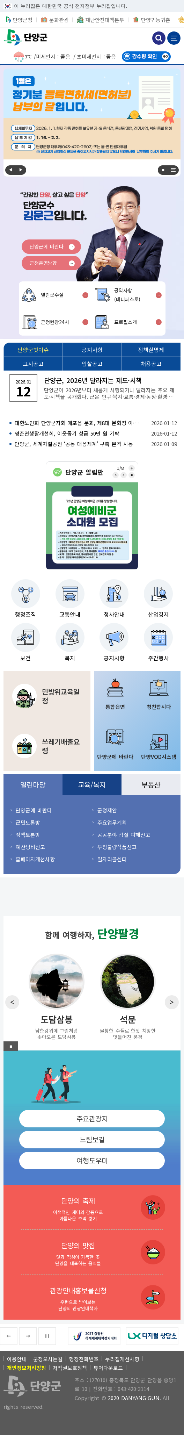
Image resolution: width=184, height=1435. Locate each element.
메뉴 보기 (174, 38)
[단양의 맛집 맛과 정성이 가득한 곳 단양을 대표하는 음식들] (92, 1252)
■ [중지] (163, 169)
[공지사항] (92, 350)
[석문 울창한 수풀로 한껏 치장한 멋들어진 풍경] (127, 996)
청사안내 (114, 614)
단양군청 (26, 37)
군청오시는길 (47, 1359)
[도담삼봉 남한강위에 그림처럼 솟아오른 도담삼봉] (56, 996)
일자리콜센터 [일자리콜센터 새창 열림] (112, 859)
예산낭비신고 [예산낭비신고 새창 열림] (30, 847)
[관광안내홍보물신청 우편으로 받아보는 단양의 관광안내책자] (92, 1297)
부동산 (150, 785)
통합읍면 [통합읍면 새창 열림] (115, 706)
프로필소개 (125, 321)
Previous (10, 170)
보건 (25, 658)
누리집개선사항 (122, 1359)
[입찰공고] (92, 364)
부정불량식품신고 (117, 847)
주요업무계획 (112, 822)
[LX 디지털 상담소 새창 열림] (155, 1336)
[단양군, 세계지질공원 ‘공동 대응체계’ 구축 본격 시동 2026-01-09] (92, 444)
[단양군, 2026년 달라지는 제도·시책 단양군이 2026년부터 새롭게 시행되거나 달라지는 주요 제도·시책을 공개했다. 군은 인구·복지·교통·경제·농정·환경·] (92, 388)
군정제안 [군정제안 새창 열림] (107, 810)
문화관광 (59, 19)
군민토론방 (28, 822)
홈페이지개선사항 (35, 859)
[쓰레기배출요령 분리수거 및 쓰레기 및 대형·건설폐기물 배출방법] (46, 746)
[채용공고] (151, 364)
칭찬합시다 (159, 706)
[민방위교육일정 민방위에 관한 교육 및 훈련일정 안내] (46, 696)
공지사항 (114, 658)
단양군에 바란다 (47, 246)
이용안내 (17, 1359)
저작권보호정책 (70, 1367)
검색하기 (158, 38)
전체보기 (173, 170)
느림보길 (92, 1139)
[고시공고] (32, 364)
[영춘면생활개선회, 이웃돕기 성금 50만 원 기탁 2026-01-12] (92, 433)
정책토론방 (28, 834)
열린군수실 (52, 294)
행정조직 (25, 614)
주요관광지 (92, 1118)
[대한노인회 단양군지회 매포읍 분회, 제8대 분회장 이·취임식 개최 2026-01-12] (92, 423)
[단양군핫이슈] (32, 350)
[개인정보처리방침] (26, 1367)
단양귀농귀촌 (155, 19)
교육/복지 (92, 785)
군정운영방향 (43, 262)
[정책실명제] (151, 350)
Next (21, 170)
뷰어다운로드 (108, 1367)
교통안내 (69, 614)
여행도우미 (92, 1160)
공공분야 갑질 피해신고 (123, 834)
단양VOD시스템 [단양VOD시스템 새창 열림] (158, 756)
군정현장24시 (55, 321)
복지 (70, 658)
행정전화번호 (83, 1359)
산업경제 (158, 614)
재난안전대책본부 (104, 19)
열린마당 (32, 785)
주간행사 (158, 658)
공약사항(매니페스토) (127, 295)
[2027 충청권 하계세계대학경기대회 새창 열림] (97, 1336)
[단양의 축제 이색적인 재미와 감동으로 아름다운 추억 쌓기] (92, 1207)
